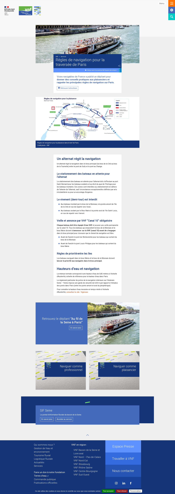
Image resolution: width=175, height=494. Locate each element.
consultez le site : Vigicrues (77, 292)
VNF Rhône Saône (83, 467)
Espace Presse (123, 446)
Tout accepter (108, 491)
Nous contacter (123, 471)
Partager (119, 66)
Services (38, 466)
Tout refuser (122, 491)
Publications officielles (45, 482)
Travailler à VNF (123, 459)
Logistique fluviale (43, 459)
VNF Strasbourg (82, 464)
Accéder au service (64, 419)
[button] (171, 3)
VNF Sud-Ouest (81, 474)
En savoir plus (46, 419)
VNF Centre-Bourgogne (86, 471)
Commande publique (45, 479)
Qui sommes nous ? (44, 444)
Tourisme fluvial (42, 455)
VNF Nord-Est (81, 460)
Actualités (39, 462)
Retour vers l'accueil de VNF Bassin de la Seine (102, 70)
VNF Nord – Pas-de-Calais (87, 457)
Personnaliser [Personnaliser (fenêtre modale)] (135, 491)
